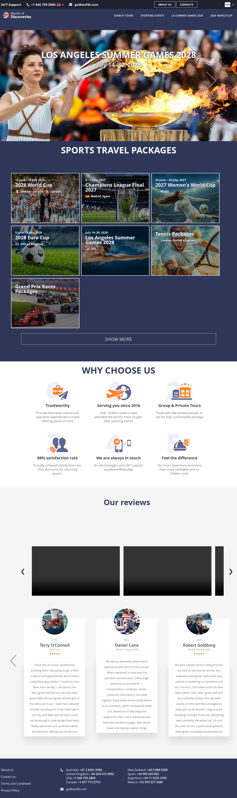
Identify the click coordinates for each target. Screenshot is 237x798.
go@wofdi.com (83, 4)
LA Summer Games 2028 (187, 15)
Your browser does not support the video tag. (76, 567)
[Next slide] (208, 80)
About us (164, 4)
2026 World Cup (221, 15)
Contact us (8, 773)
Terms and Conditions (16, 780)
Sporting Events (152, 15)
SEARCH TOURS (123, 15)
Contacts (186, 4)
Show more (118, 340)
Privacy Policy (10, 786)
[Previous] (14, 657)
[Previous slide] (29, 80)
